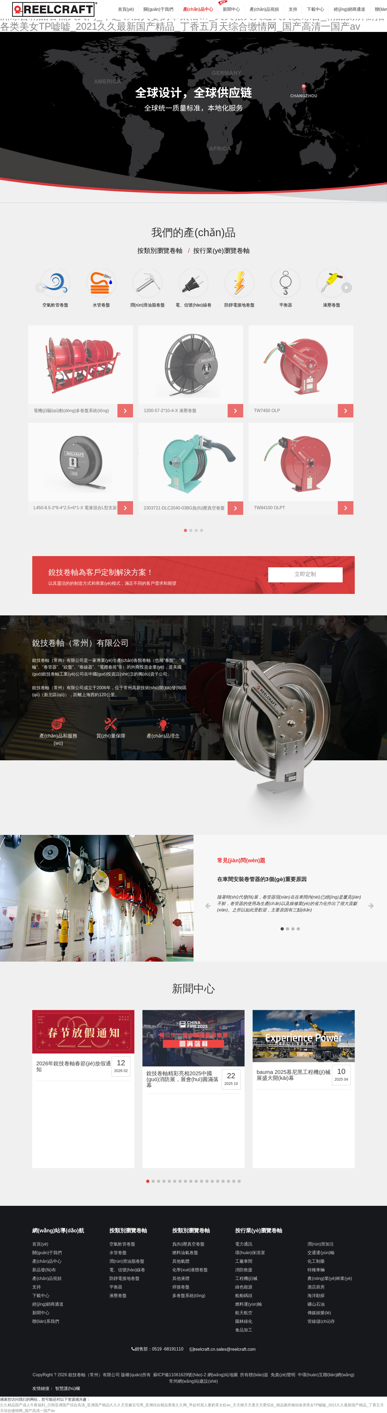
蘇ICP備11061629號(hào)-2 (179, 1374)
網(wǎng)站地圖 (222, 1374)
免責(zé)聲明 (283, 1374)
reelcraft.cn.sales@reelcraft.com (224, 1349)
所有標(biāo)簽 (254, 1374)
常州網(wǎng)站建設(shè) (193, 1380)
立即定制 (305, 574)
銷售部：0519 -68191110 (156, 1349)
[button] (188, 189)
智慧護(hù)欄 (67, 1388)
